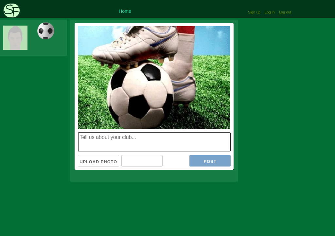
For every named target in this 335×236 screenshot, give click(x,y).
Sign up (254, 12)
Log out (285, 12)
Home (125, 11)
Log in (269, 12)
